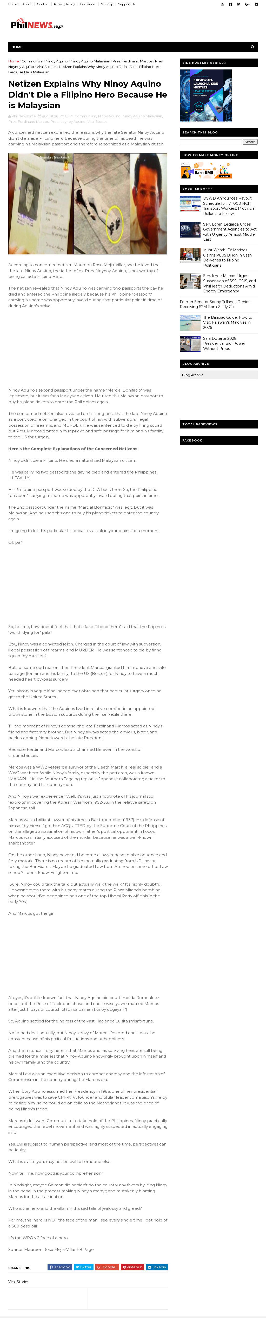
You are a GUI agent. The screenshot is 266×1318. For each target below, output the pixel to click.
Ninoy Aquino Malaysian (90, 61)
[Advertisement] (47, 347)
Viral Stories (46, 67)
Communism (32, 61)
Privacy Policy (64, 4)
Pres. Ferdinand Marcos (132, 61)
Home (12, 4)
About (27, 4)
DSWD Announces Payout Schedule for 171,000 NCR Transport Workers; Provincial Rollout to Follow (229, 206)
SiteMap (107, 4)
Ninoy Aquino (57, 61)
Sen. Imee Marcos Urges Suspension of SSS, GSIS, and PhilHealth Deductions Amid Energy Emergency (229, 283)
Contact (43, 4)
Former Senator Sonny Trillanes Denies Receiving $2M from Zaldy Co (215, 304)
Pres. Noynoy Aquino (68, 121)
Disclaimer (88, 4)
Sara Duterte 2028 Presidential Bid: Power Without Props (224, 343)
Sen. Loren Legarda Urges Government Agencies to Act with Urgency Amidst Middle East (230, 232)
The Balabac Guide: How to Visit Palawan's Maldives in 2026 (227, 322)
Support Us (126, 4)
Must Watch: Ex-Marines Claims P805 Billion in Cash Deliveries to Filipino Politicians (227, 258)
